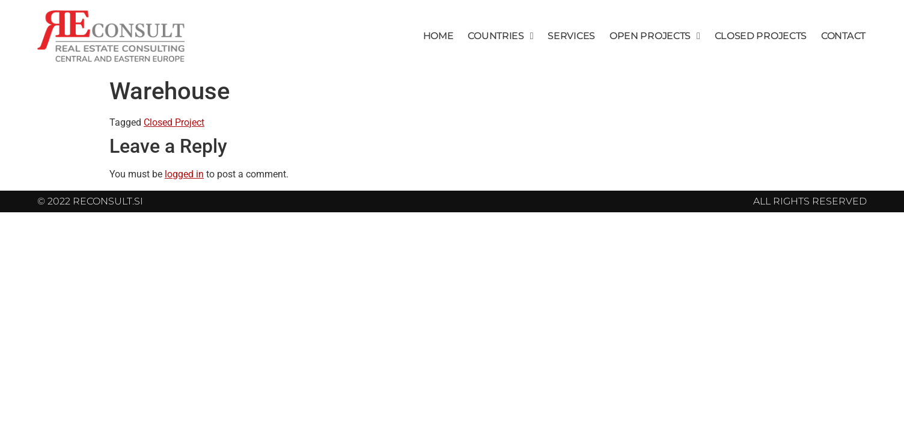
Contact (843, 35)
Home (438, 35)
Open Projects (654, 36)
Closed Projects (761, 35)
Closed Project (174, 122)
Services (571, 35)
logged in (184, 174)
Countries (500, 36)
